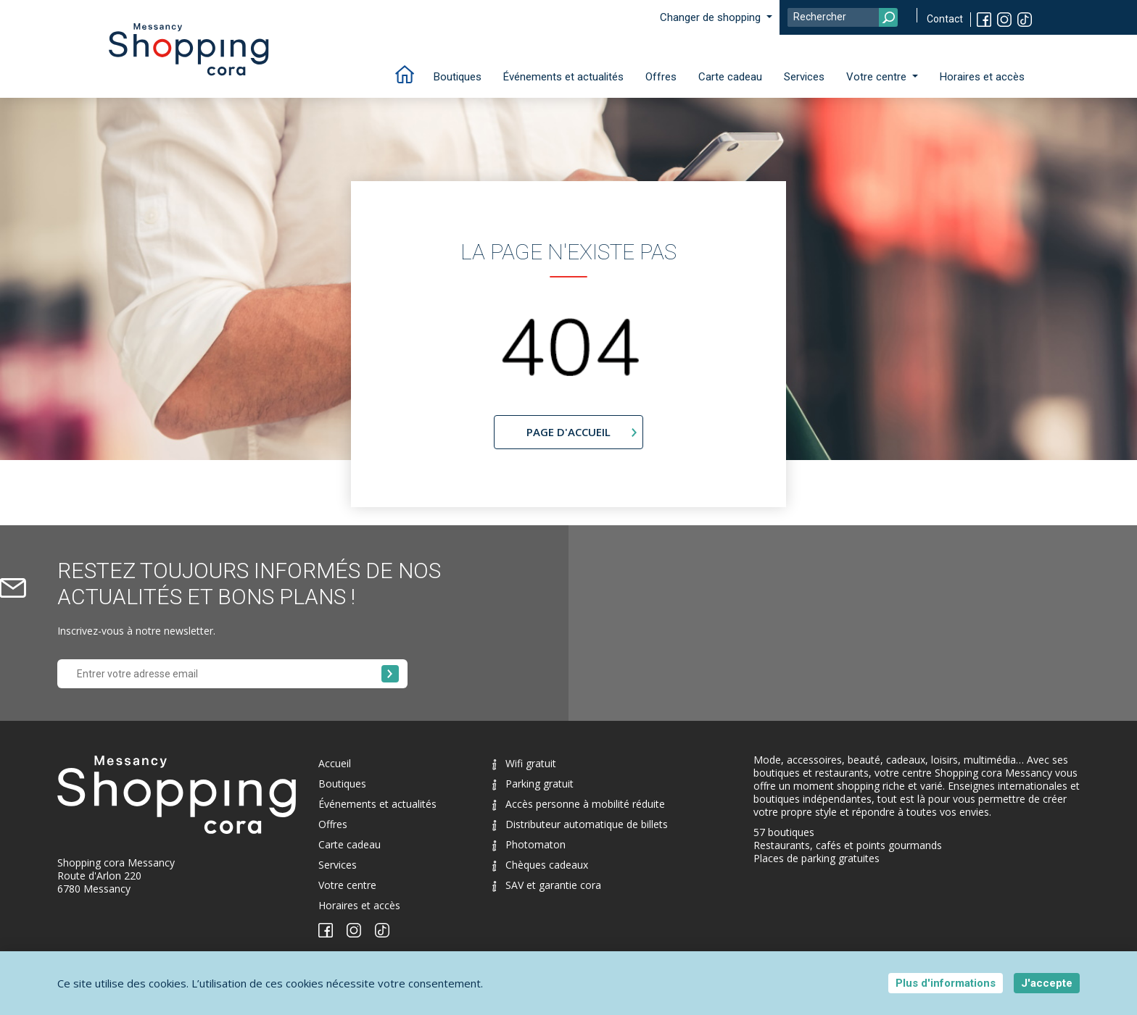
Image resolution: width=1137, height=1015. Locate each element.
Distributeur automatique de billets (580, 824)
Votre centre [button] (877, 76)
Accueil (334, 763)
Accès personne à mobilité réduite (578, 804)
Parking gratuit (533, 783)
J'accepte (1046, 983)
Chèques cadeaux (540, 865)
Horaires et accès (982, 76)
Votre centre (347, 885)
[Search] (842, 17)
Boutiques (457, 76)
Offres (661, 76)
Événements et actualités (563, 76)
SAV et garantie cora (546, 885)
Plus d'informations (946, 983)
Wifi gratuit (524, 763)
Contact (945, 19)
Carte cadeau (730, 76)
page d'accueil (568, 432)
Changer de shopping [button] (712, 17)
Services (804, 76)
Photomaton (529, 844)
